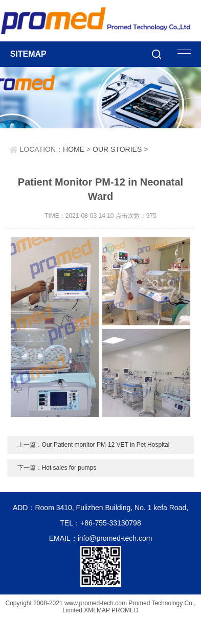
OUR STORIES (117, 149)
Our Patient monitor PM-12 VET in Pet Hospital (106, 444)
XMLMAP (96, 610)
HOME (73, 149)
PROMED (125, 610)
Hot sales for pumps (69, 467)
